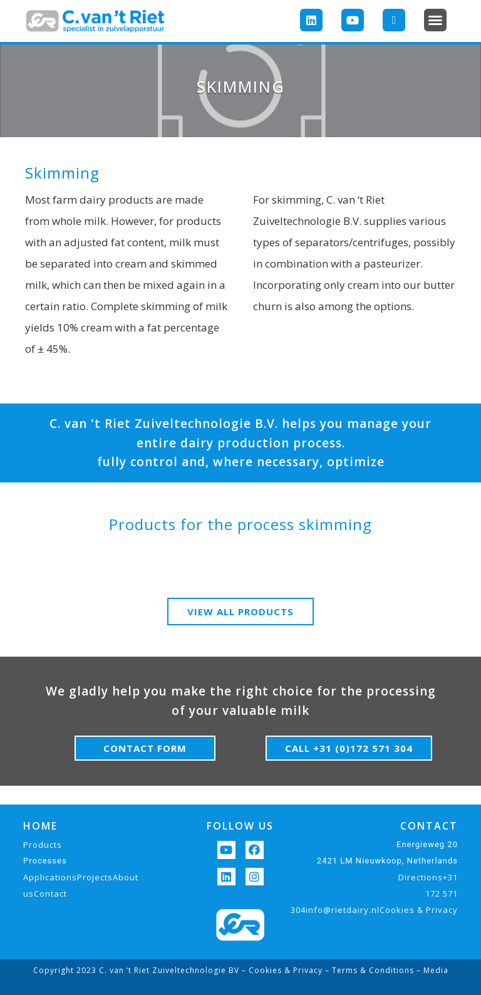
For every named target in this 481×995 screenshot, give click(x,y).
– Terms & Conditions (368, 970)
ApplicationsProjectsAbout (80, 877)
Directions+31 (428, 877)
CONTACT (429, 826)
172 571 (441, 893)
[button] (435, 20)
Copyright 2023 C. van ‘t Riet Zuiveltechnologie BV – (141, 970)
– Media (431, 970)
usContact (45, 893)
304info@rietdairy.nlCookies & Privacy (374, 909)
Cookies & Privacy (286, 970)
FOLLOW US (240, 826)
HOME (40, 826)
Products (42, 844)
